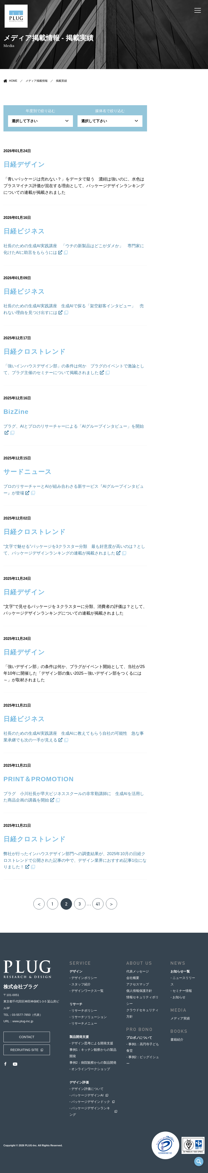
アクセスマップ (137, 984)
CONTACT (26, 1037)
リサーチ (75, 1004)
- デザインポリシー (83, 978)
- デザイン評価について (86, 1089)
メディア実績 (180, 1018)
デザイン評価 (79, 1082)
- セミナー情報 (181, 991)
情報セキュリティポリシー (142, 1000)
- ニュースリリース (182, 981)
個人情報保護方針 (139, 991)
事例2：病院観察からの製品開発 (92, 1062)
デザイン (75, 971)
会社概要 (132, 978)
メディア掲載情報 (37, 80)
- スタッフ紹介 (80, 984)
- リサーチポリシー (83, 1010)
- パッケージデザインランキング (89, 1111)
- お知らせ (177, 997)
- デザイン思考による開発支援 (91, 1043)
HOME (13, 80)
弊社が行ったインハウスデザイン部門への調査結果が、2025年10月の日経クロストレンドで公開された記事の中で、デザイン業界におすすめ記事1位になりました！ (75, 860)
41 (98, 904)
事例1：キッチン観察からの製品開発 (92, 1053)
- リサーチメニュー (83, 1023)
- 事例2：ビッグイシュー (142, 1060)
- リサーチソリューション (88, 1017)
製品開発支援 (79, 1037)
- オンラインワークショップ (89, 1069)
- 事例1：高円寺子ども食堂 (142, 1047)
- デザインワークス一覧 (86, 991)
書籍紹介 (176, 1039)
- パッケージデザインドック (89, 1101)
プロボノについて (139, 1037)
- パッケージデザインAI (86, 1095)
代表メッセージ (137, 971)
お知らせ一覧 (180, 971)
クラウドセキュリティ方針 (142, 1013)
